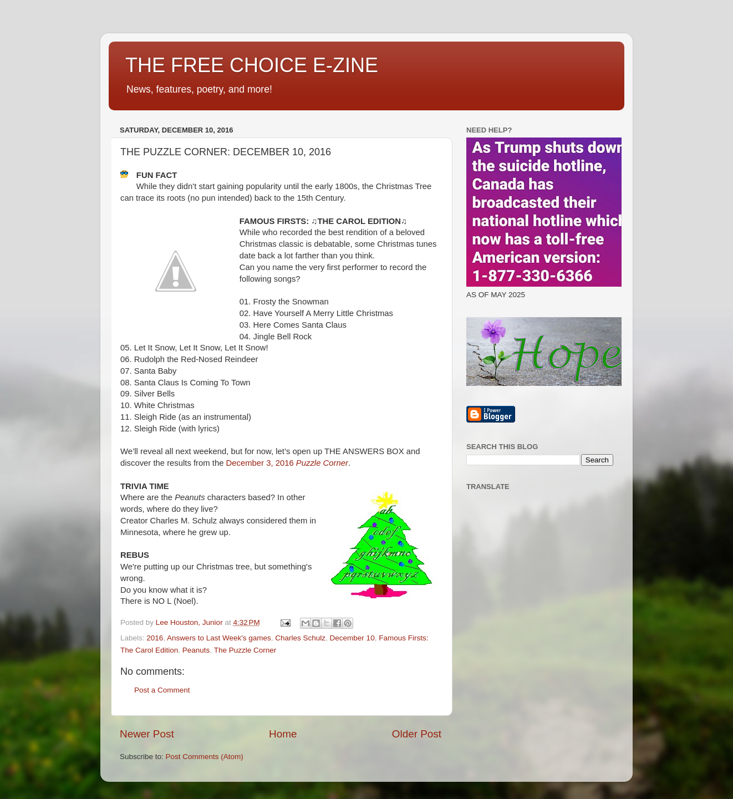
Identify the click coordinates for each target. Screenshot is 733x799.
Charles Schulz (300, 638)
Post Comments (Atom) (204, 756)
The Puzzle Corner (245, 650)
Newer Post (147, 734)
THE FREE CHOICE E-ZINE (251, 65)
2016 (154, 638)
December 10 (352, 638)
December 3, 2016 (287, 463)
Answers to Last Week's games (219, 638)
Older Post (416, 734)
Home (283, 734)
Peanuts (196, 650)
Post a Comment (162, 690)
